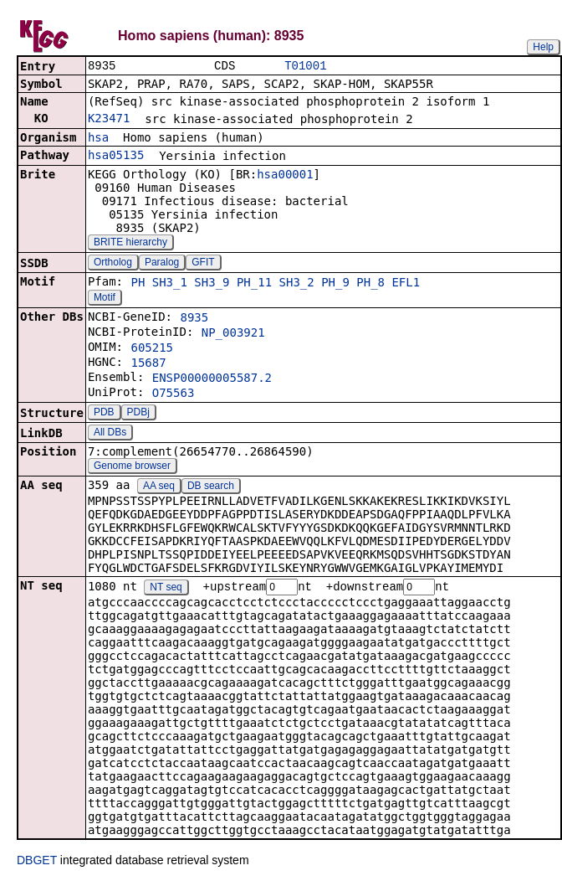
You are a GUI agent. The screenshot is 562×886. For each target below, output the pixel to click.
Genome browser (132, 467)
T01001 (305, 67)
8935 (194, 319)
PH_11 (254, 284)
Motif (104, 299)
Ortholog (113, 264)
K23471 (109, 119)
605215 (151, 349)
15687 (148, 364)
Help (543, 47)
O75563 (173, 394)
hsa (98, 139)
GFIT (203, 264)
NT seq (165, 589)
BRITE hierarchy (130, 244)
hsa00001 (285, 176)
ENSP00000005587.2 (212, 379)
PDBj (138, 414)
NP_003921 (233, 334)
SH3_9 (211, 284)
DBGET (37, 862)
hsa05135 (116, 156)
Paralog (162, 264)
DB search (210, 487)
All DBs (110, 434)
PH (137, 284)
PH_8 (370, 284)
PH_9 (335, 284)
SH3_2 (296, 284)
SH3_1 (169, 284)
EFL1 (405, 284)
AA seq (159, 487)
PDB (104, 414)
